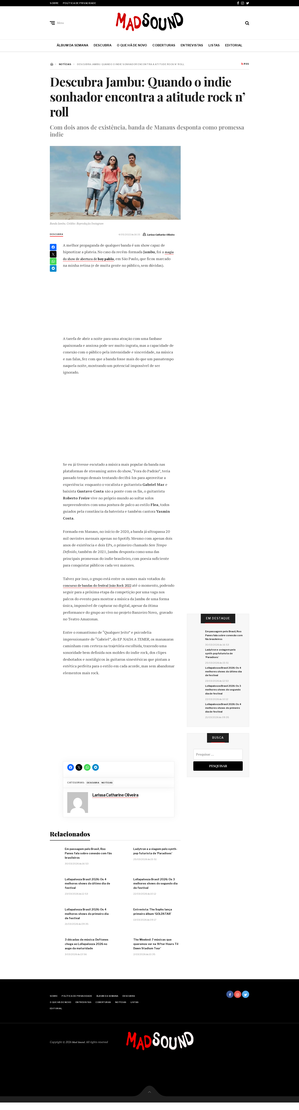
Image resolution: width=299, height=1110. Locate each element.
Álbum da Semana (72, 45)
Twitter (247, 3)
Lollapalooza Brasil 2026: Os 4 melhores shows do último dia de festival (222, 680)
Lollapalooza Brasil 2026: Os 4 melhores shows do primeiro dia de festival (222, 720)
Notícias (109, 789)
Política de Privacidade (79, 3)
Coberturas (163, 45)
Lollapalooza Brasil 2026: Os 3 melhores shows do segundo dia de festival (222, 700)
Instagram (242, 3)
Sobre (54, 3)
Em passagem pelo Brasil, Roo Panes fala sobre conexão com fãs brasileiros (222, 638)
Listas (214, 45)
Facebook (238, 3)
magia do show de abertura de (97, 258)
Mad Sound (79, 1049)
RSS (245, 64)
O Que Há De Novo (132, 45)
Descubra (103, 45)
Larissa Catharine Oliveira (158, 234)
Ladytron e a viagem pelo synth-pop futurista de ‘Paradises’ (222, 660)
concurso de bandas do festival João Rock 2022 (102, 591)
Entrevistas (192, 45)
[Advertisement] (119, 308)
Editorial (233, 45)
